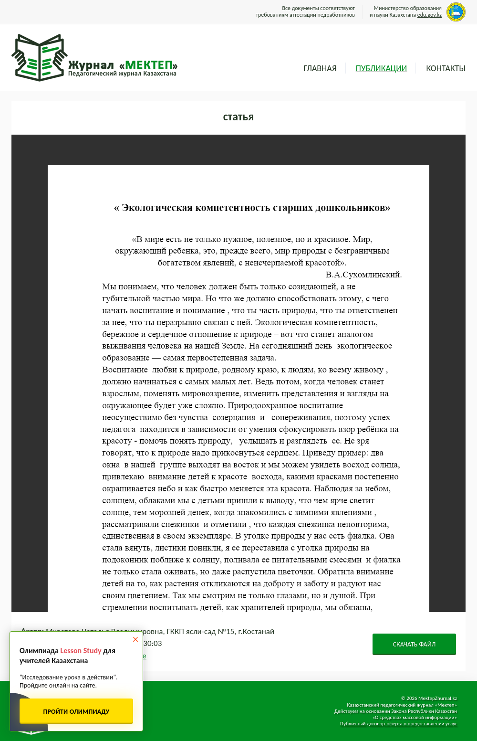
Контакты (446, 68)
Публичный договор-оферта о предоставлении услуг (398, 723)
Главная (319, 68)
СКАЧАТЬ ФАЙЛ (414, 644)
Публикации (381, 68)
